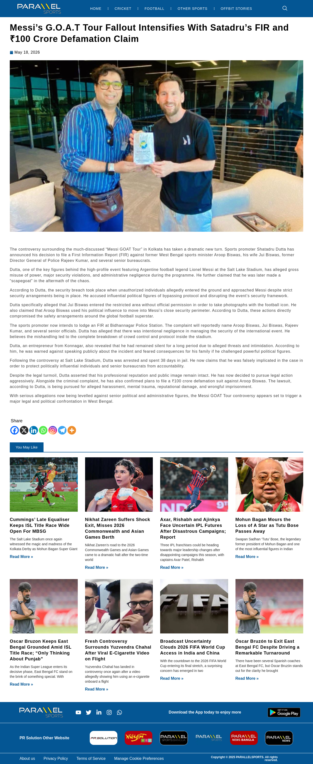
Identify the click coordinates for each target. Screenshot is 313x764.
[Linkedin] (33, 430)
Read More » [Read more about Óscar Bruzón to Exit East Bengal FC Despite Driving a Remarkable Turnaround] (247, 678)
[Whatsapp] (43, 430)
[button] (27, 447)
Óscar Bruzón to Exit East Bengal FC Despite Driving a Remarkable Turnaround (267, 647)
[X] (24, 430)
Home (95, 9)
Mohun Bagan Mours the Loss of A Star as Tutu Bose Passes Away (267, 525)
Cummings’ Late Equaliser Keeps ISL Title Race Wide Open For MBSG (39, 525)
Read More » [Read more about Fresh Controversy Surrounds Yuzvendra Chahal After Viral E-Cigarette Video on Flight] (96, 689)
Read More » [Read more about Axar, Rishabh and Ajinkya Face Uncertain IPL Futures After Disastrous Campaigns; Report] (171, 567)
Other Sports (192, 9)
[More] (71, 430)
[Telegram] (62, 430)
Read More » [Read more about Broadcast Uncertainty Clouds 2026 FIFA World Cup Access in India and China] (171, 678)
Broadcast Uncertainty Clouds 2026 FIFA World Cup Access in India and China (192, 647)
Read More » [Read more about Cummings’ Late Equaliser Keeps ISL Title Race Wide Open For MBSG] (21, 557)
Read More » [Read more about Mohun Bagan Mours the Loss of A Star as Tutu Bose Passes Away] (247, 557)
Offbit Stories (236, 9)
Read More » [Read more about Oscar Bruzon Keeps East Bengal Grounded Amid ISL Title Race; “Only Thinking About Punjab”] (21, 684)
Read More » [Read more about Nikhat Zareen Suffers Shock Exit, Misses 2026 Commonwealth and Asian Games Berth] (96, 567)
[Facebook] (14, 430)
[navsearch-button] (282, 8)
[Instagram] (52, 430)
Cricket (123, 9)
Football (154, 9)
